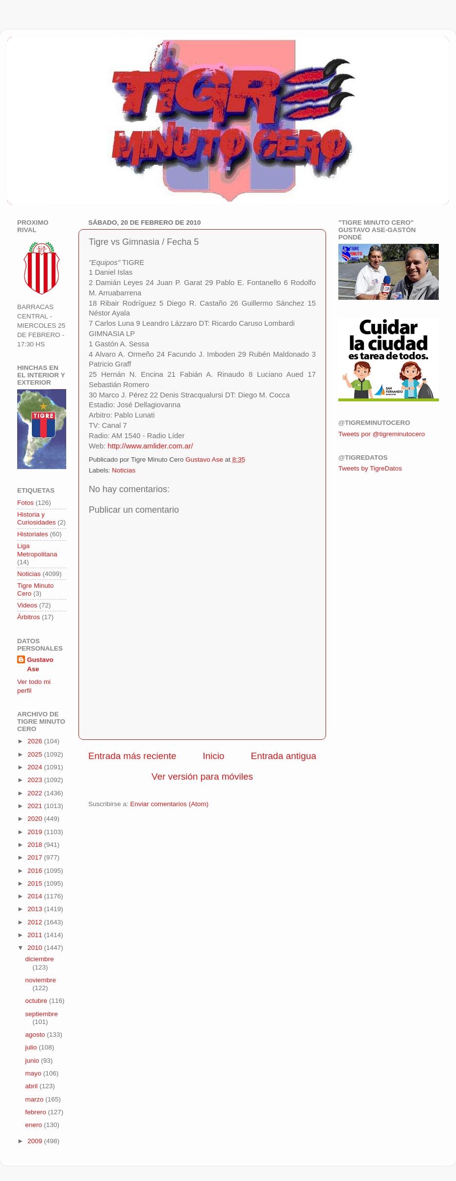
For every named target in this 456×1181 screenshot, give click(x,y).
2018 (35, 844)
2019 (35, 832)
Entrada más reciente (132, 756)
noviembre (40, 980)
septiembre (41, 1014)
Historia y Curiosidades (36, 518)
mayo (34, 1073)
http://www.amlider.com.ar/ (150, 446)
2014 (35, 896)
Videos (27, 605)
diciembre (39, 959)
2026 (35, 741)
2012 (35, 922)
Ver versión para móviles (202, 776)
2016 (35, 870)
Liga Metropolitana (37, 549)
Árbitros (28, 617)
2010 (35, 947)
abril (32, 1086)
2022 (35, 793)
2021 (35, 806)
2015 (35, 883)
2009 (35, 1141)
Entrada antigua (283, 756)
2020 (35, 818)
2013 (35, 909)
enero (34, 1125)
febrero (36, 1112)
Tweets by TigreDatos (370, 468)
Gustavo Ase (40, 664)
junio (33, 1060)
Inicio (214, 756)
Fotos (25, 502)
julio (32, 1047)
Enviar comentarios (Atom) (169, 804)
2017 (35, 857)
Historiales (32, 534)
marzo (35, 1099)
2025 (35, 754)
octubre (37, 1000)
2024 (35, 767)
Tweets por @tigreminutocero (381, 434)
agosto (36, 1034)
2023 (35, 780)
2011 (35, 935)
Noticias (123, 470)
